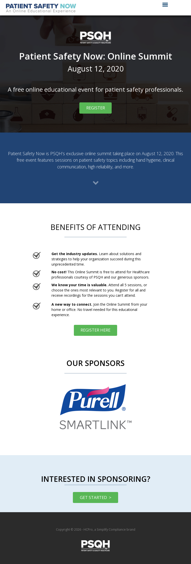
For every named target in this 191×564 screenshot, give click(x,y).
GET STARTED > (95, 497)
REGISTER (92, 108)
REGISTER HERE (92, 330)
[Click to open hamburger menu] (165, 4)
